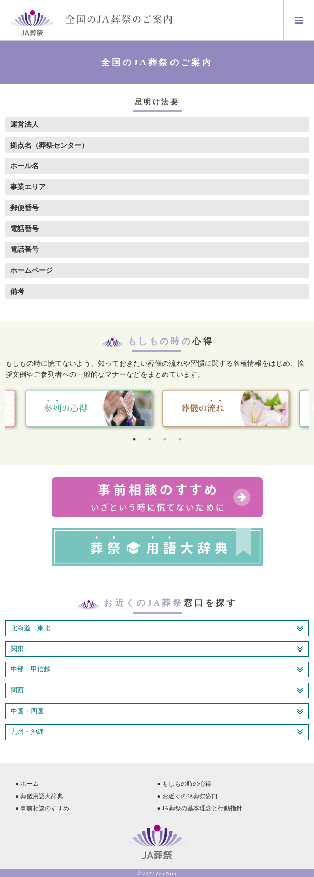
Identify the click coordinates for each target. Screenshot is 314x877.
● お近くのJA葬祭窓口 (187, 796)
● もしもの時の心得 (184, 783)
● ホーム (27, 783)
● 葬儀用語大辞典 (39, 796)
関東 (157, 649)
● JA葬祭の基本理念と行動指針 (199, 808)
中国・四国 (157, 711)
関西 (157, 691)
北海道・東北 (157, 629)
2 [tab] (150, 439)
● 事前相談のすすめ (42, 808)
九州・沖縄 (157, 732)
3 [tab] (165, 439)
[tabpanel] (225, 408)
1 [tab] (134, 439)
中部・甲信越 (157, 670)
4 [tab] (180, 439)
